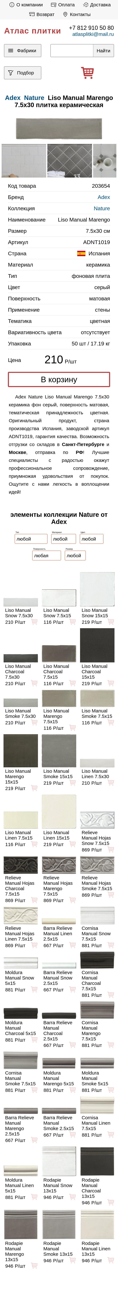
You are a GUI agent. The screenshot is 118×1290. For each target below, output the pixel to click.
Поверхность (39, 549)
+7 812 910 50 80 (91, 28)
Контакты (76, 14)
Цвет (83, 532)
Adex (104, 197)
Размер (69, 549)
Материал (57, 532)
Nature (34, 97)
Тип (17, 532)
